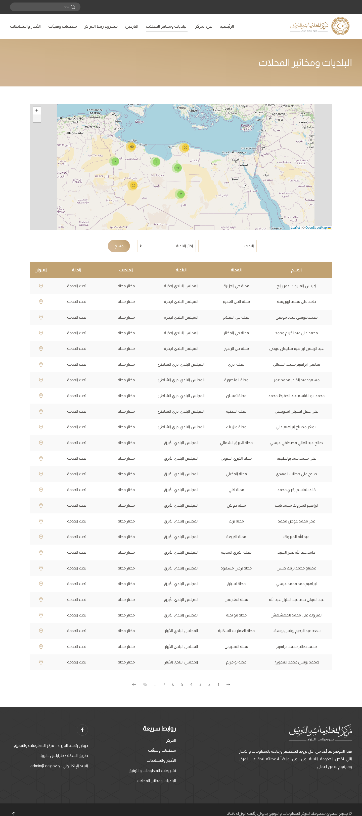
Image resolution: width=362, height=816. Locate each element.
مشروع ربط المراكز (101, 26)
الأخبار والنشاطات (25, 26)
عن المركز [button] (203, 26)
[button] (180, 194)
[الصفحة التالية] (134, 684)
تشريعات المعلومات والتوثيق (152, 771)
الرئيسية (227, 26)
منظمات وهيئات (62, 26)
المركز (171, 740)
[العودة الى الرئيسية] (320, 26)
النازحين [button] (131, 26)
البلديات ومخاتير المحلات (167, 26)
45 (145, 684)
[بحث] (45, 7)
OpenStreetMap (316, 227)
